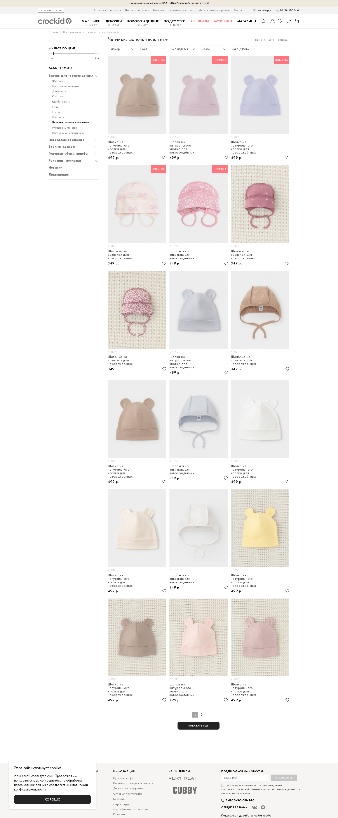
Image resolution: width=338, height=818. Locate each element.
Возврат (158, 10)
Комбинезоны (61, 101)
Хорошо (53, 799)
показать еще (198, 725)
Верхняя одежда (62, 146)
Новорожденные (143, 23)
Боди (55, 107)
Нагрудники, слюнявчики (68, 133)
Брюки (56, 112)
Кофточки (58, 96)
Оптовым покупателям (107, 10)
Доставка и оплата (137, 10)
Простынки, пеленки (65, 86)
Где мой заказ (177, 10)
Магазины (246, 21)
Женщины (200, 21)
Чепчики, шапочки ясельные (70, 122)
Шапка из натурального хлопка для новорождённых (120, 147)
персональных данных (269, 785)
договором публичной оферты (240, 789)
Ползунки (58, 117)
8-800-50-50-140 (289, 10)
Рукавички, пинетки (64, 127)
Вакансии (119, 799)
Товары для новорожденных (71, 75)
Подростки (174, 23)
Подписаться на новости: (242, 771)
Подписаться (284, 777)
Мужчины (223, 21)
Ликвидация (59, 174)
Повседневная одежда (66, 140)
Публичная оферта (125, 778)
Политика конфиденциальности (133, 783)
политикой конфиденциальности (280, 789)
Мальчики (91, 23)
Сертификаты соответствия (130, 809)
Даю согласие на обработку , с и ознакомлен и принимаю (260, 789)
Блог (192, 10)
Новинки (55, 167)
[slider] (53, 53)
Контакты (240, 10)
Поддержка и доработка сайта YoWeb (246, 815)
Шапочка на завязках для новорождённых (120, 254)
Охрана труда (122, 804)
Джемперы (59, 91)
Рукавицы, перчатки (65, 160)
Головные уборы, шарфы (68, 153)
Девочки (114, 23)
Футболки (58, 81)
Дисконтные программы (214, 10)
